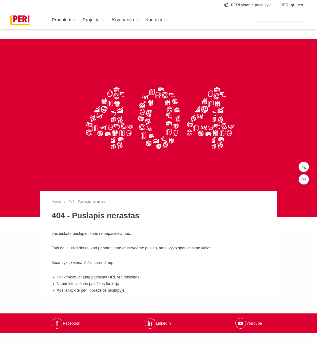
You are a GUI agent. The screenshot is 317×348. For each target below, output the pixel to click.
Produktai (64, 19)
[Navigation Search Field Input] (280, 19)
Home (57, 201)
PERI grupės (291, 5)
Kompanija (125, 19)
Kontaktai (157, 19)
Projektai (94, 19)
